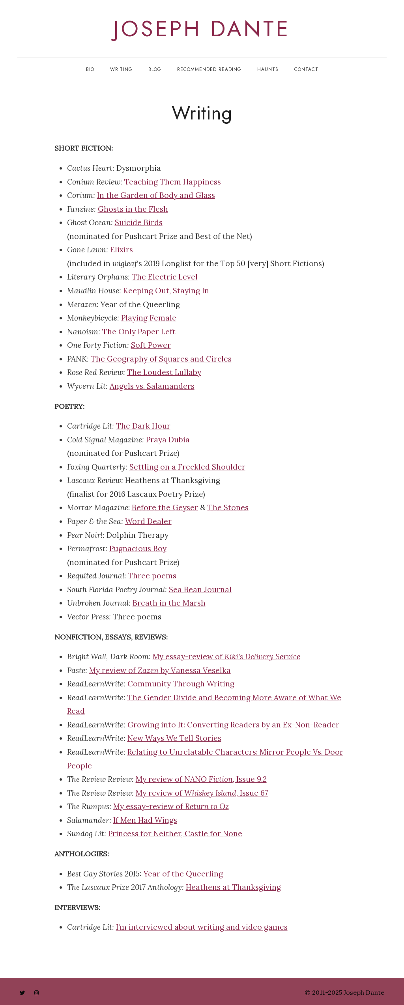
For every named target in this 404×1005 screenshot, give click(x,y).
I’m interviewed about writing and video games (202, 927)
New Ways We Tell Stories (174, 738)
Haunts (268, 69)
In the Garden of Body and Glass (156, 195)
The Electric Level (165, 277)
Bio (90, 69)
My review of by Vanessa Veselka (160, 670)
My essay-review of (226, 656)
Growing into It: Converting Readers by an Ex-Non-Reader (233, 724)
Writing (121, 69)
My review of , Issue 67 (202, 793)
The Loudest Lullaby (164, 372)
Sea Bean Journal (200, 589)
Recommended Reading (209, 69)
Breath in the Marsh (169, 603)
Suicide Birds (139, 222)
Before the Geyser (165, 507)
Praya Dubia (168, 439)
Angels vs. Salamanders (152, 386)
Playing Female (148, 318)
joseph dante (202, 29)
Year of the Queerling (183, 873)
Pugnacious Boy (137, 548)
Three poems (152, 575)
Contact (306, 69)
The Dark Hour (143, 426)
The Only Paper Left (139, 331)
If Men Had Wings (145, 820)
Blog (154, 69)
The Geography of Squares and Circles (161, 359)
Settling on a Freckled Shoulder (187, 467)
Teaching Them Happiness (172, 181)
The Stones (228, 507)
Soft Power (151, 345)
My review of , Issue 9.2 (201, 779)
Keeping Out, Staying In (166, 290)
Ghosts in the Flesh (133, 209)
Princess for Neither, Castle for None (175, 833)
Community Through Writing (180, 683)
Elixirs (121, 249)
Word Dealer (148, 521)
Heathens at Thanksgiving (233, 887)
